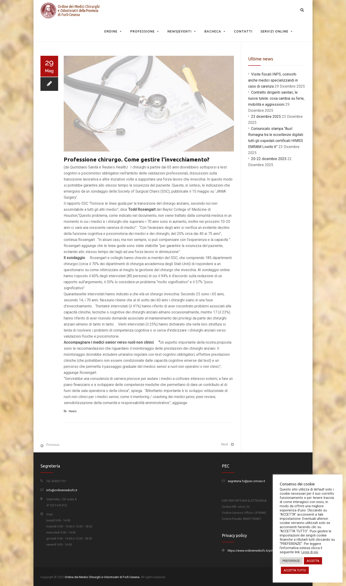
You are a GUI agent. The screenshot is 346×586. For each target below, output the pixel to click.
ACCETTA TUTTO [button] (295, 570)
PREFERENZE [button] (291, 561)
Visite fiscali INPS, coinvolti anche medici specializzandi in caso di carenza (273, 80)
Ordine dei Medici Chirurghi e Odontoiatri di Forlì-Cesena (102, 577)
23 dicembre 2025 (266, 116)
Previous (53, 445)
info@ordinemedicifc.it (61, 490)
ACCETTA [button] (313, 561)
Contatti (243, 31)
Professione (145, 31)
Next (224, 444)
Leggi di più (309, 552)
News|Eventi (181, 31)
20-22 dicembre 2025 (268, 159)
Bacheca (215, 31)
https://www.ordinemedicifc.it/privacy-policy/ (258, 550)
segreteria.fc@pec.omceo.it (246, 481)
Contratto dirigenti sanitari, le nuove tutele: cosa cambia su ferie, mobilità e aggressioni (276, 98)
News (73, 411)
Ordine (113, 31)
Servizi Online (276, 31)
